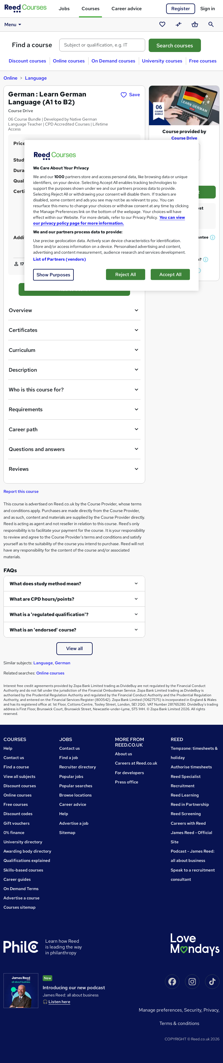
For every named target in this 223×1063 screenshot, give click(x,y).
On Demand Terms (21, 888)
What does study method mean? (45, 584)
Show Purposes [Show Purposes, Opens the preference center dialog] (53, 274)
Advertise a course (21, 898)
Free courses (203, 61)
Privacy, (212, 1010)
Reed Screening (186, 813)
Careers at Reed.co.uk (136, 763)
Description (74, 369)
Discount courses (27, 61)
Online (10, 78)
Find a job (68, 757)
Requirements (74, 409)
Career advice (127, 9)
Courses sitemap (19, 907)
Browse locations (75, 795)
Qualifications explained (26, 860)
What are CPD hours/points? (42, 599)
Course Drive (184, 138)
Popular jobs (71, 776)
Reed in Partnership (190, 804)
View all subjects (19, 776)
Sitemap (67, 832)
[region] (111, 215)
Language (36, 78)
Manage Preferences (160, 1010)
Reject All (125, 274)
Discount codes (18, 813)
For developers (129, 772)
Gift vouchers (16, 823)
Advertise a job (74, 823)
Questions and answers (74, 448)
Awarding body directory (27, 851)
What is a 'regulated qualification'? (49, 614)
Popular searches (75, 785)
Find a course (32, 45)
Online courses (69, 61)
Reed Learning (185, 795)
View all (74, 648)
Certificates (74, 330)
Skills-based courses (23, 870)
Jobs (64, 9)
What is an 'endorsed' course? (43, 630)
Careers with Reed (188, 823)
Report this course (21, 491)
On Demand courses (113, 61)
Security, (194, 1010)
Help (7, 748)
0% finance (13, 832)
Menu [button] (13, 24)
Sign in (207, 9)
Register (180, 9)
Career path (74, 429)
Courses (91, 9)
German (62, 662)
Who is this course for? (74, 389)
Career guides (17, 879)
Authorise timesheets (191, 766)
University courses (162, 61)
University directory (22, 841)
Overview (74, 310)
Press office (126, 782)
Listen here (59, 1001)
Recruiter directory (77, 766)
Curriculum (74, 349)
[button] (213, 237)
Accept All (170, 274)
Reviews (74, 469)
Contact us (13, 757)
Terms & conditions (179, 1023)
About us (123, 753)
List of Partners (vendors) (59, 259)
